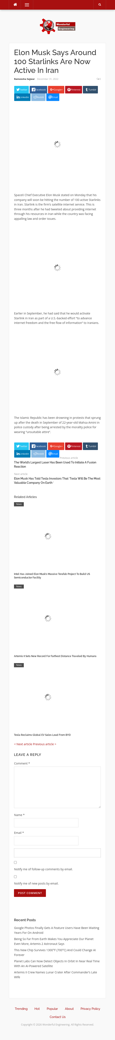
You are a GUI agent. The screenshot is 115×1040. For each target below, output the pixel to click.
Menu (25, 5)
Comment (22, 763)
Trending (21, 1009)
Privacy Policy (90, 1009)
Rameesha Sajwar (24, 78)
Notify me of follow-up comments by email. (43, 869)
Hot (37, 1009)
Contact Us (58, 1017)
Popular (52, 1009)
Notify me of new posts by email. (36, 883)
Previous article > (44, 744)
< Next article (23, 744)
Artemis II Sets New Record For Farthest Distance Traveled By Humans (55, 656)
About (69, 1009)
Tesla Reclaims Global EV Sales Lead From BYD (42, 734)
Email (19, 833)
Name (19, 815)
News (18, 504)
